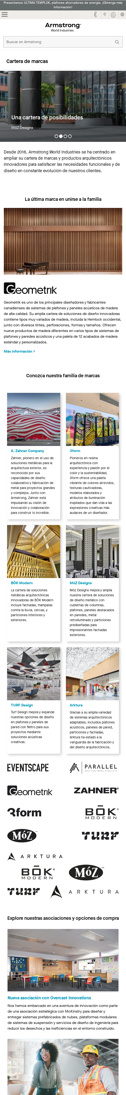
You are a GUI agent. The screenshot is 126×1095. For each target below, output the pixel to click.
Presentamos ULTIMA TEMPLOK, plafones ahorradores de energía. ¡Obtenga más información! (63, 5)
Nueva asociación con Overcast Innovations (49, 998)
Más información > (19, 351)
